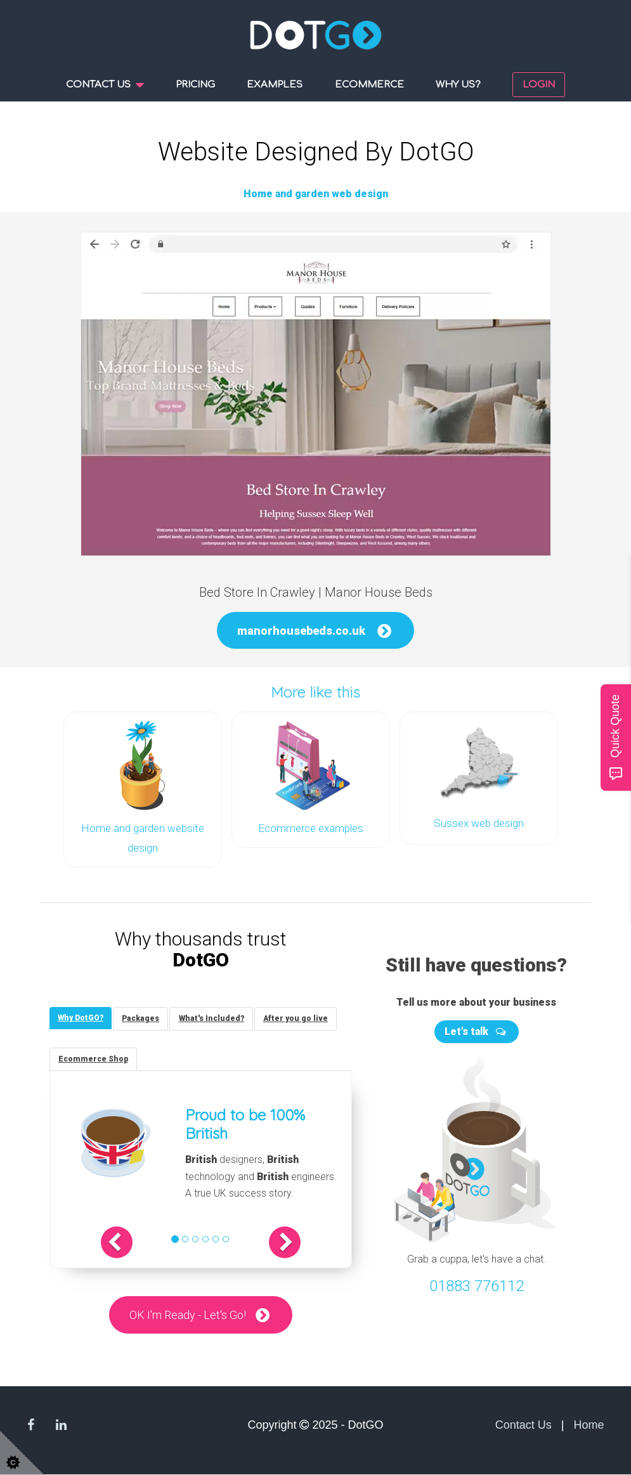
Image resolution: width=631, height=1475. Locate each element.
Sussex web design (479, 822)
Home (588, 1425)
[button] (126, 1242)
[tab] (81, 1016)
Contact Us (523, 1425)
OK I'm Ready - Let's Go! (187, 1315)
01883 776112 (476, 1283)
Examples (274, 84)
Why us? (458, 84)
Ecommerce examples (310, 827)
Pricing (195, 84)
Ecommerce (369, 84)
